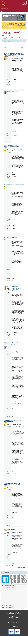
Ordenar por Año (17, 48)
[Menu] (1, 11)
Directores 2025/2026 (5, 591)
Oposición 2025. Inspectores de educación (8, 589)
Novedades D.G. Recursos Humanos (7, 605)
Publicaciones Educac (18, 37)
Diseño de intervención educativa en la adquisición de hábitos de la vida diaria (12, 484)
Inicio (3, 37)
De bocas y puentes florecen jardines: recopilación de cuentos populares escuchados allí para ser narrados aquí (13, 343)
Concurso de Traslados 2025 (6, 593)
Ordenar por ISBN (10, 48)
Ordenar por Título (17, 47)
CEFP (6, 37)
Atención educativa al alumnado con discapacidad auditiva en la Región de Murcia (13, 146)
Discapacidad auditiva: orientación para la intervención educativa (12, 421)
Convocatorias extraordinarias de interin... (8, 585)
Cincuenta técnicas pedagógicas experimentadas (14, 184)
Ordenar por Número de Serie (8, 47)
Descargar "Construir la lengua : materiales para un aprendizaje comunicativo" (16, 289)
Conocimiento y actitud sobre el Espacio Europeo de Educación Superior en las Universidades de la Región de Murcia (14, 235)
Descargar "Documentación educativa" (17, 532)
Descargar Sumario (14, 56)
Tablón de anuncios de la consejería (8, 607)
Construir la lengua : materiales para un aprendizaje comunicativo (12, 285)
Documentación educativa (9, 529)
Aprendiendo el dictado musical (10, 89)
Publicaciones (11, 37)
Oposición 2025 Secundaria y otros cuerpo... (8, 587)
